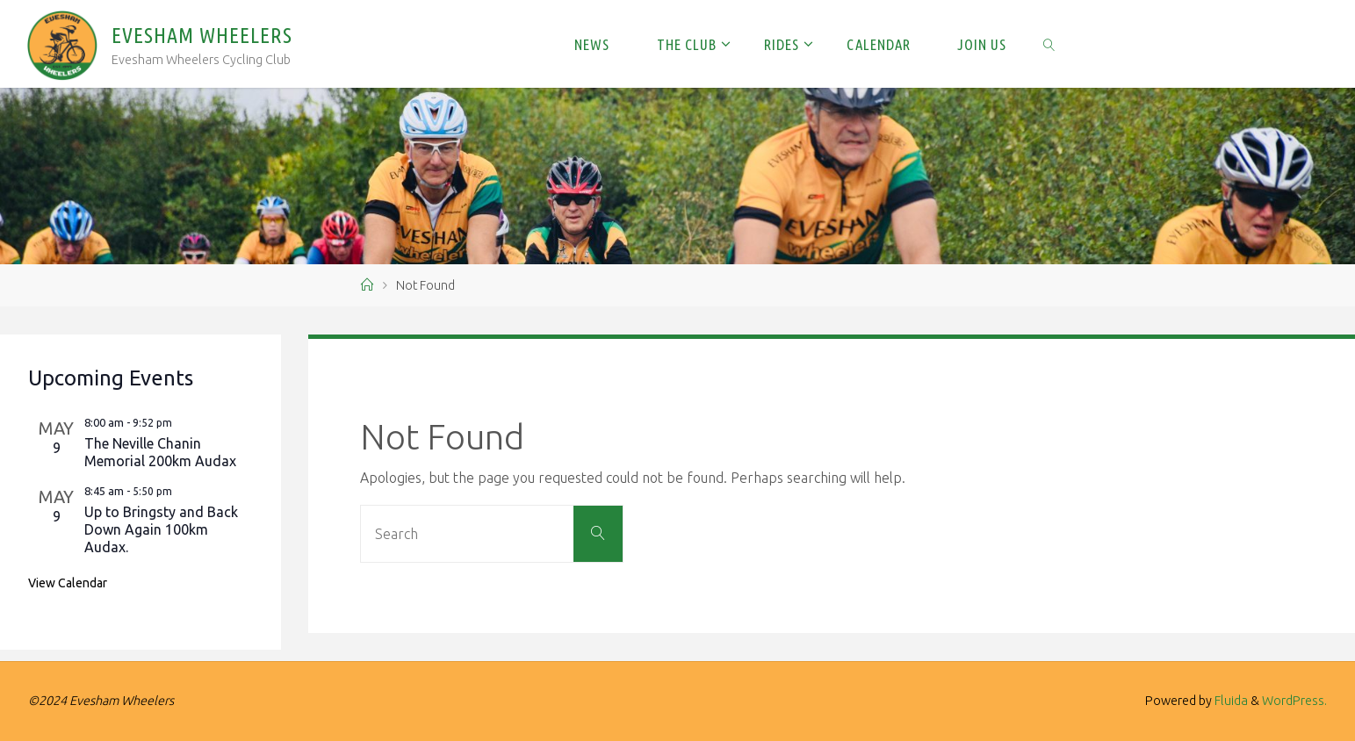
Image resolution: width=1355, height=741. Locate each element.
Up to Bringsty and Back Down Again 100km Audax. (161, 529)
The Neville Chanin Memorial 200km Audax (160, 452)
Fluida (1230, 701)
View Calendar (67, 583)
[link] (1049, 44)
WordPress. (1294, 701)
